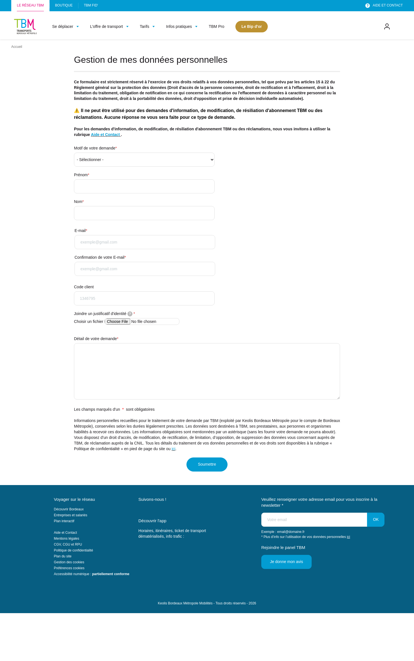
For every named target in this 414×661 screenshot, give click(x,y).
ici (173, 448)
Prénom (81, 175)
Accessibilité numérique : (91, 574)
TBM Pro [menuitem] (216, 26)
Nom (78, 201)
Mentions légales (66, 539)
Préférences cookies (69, 568)
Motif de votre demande (94, 148)
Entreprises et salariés (70, 515)
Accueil (16, 47)
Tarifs (144, 26)
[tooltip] (129, 313)
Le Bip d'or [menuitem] (251, 26)
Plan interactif (64, 521)
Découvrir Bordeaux (69, 509)
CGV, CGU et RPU (68, 544)
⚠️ (77, 110)
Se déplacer (62, 26)
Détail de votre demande (95, 338)
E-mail (80, 230)
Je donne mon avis (286, 561)
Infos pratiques (179, 26)
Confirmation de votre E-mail (99, 257)
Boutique (64, 5)
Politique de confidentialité (73, 550)
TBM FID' (91, 5)
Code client (84, 287)
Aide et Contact (106, 134)
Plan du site (63, 556)
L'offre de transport (106, 26)
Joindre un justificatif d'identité (103, 313)
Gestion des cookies (69, 562)
